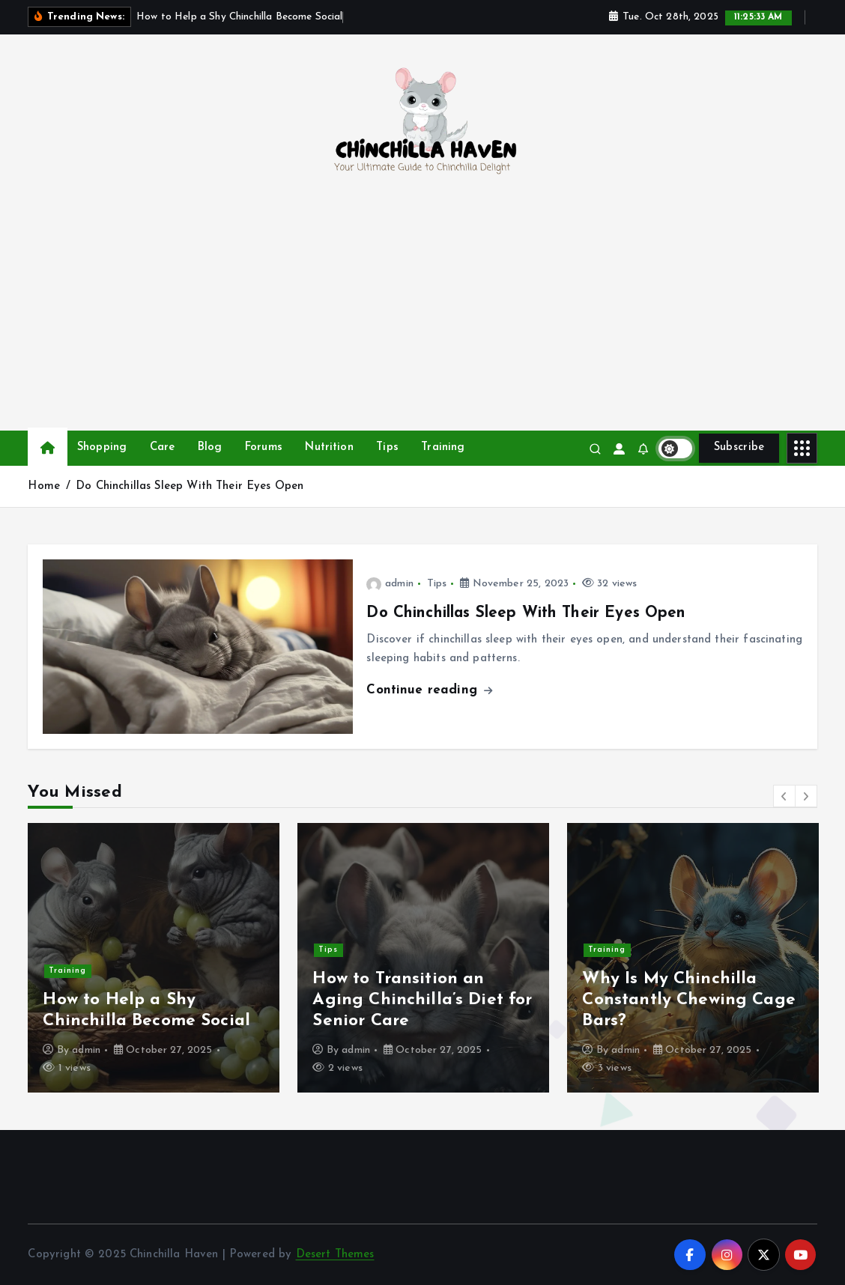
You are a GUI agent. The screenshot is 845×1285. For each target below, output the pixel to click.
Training (442, 447)
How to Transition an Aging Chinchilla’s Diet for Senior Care (422, 1000)
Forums (263, 447)
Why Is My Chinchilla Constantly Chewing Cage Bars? (688, 1000)
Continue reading (429, 690)
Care (162, 447)
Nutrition (329, 447)
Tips (387, 447)
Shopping (102, 447)
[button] (784, 796)
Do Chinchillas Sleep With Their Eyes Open (189, 486)
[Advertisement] (422, 318)
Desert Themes (335, 1254)
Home (44, 486)
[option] (153, 958)
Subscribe (739, 447)
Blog (210, 447)
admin (389, 583)
